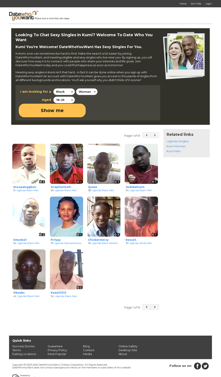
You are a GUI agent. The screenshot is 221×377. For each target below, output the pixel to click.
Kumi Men (174, 137)
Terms (16, 336)
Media (87, 340)
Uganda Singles (178, 127)
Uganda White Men (140, 229)
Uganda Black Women (105, 229)
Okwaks (19, 278)
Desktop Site (127, 336)
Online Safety (127, 332)
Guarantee (55, 332)
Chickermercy (98, 226)
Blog (86, 332)
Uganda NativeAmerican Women (73, 229)
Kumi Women (176, 132)
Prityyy (56, 226)
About (122, 340)
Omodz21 (20, 226)
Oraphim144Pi (61, 173)
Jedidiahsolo (135, 173)
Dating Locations (24, 340)
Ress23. (131, 226)
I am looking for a (35, 91)
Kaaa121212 (58, 278)
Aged (46, 100)
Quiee (92, 173)
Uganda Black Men (27, 176)
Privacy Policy (57, 336)
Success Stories (23, 332)
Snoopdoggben (24, 173)
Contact (89, 336)
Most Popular (57, 340)
